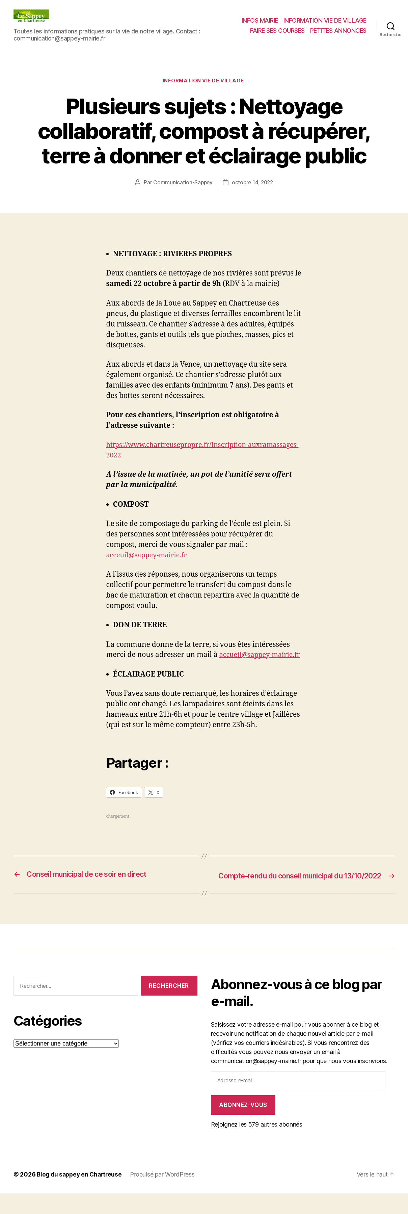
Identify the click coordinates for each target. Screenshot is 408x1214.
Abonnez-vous (243, 1125)
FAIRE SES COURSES (277, 30)
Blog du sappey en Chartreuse (81, 1194)
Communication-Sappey (182, 183)
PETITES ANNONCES (338, 30)
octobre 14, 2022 (253, 183)
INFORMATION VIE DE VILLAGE (324, 20)
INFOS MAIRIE (260, 20)
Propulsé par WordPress (166, 1194)
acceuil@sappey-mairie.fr (149, 555)
